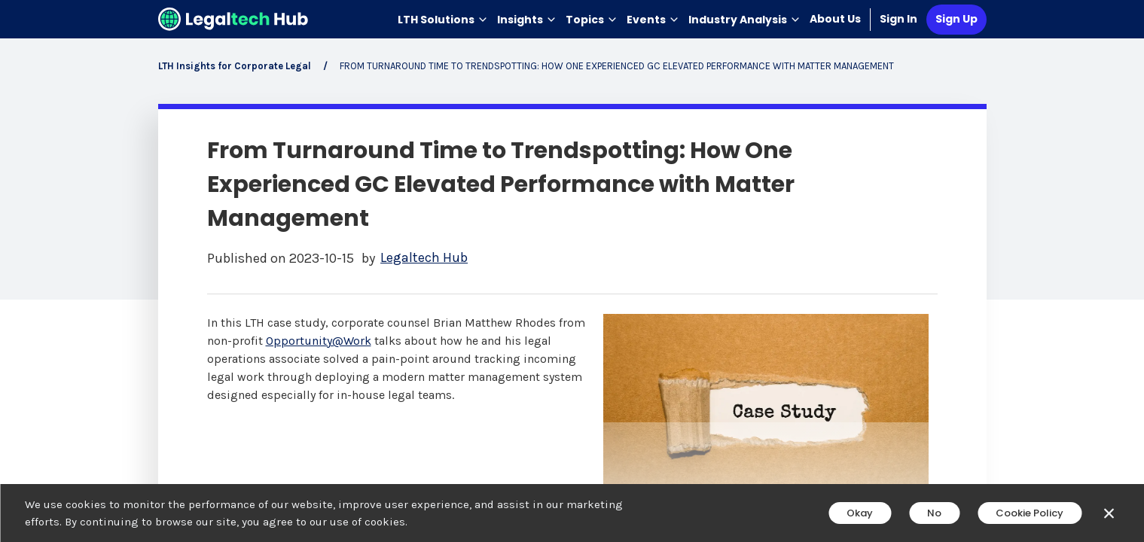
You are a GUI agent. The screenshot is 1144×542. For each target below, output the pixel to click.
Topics (592, 19)
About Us (835, 18)
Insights (527, 19)
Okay (860, 513)
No (934, 513)
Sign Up (956, 18)
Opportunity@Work (318, 340)
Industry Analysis (744, 19)
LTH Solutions (443, 19)
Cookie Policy (1029, 513)
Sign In (898, 18)
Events (653, 19)
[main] (572, 271)
